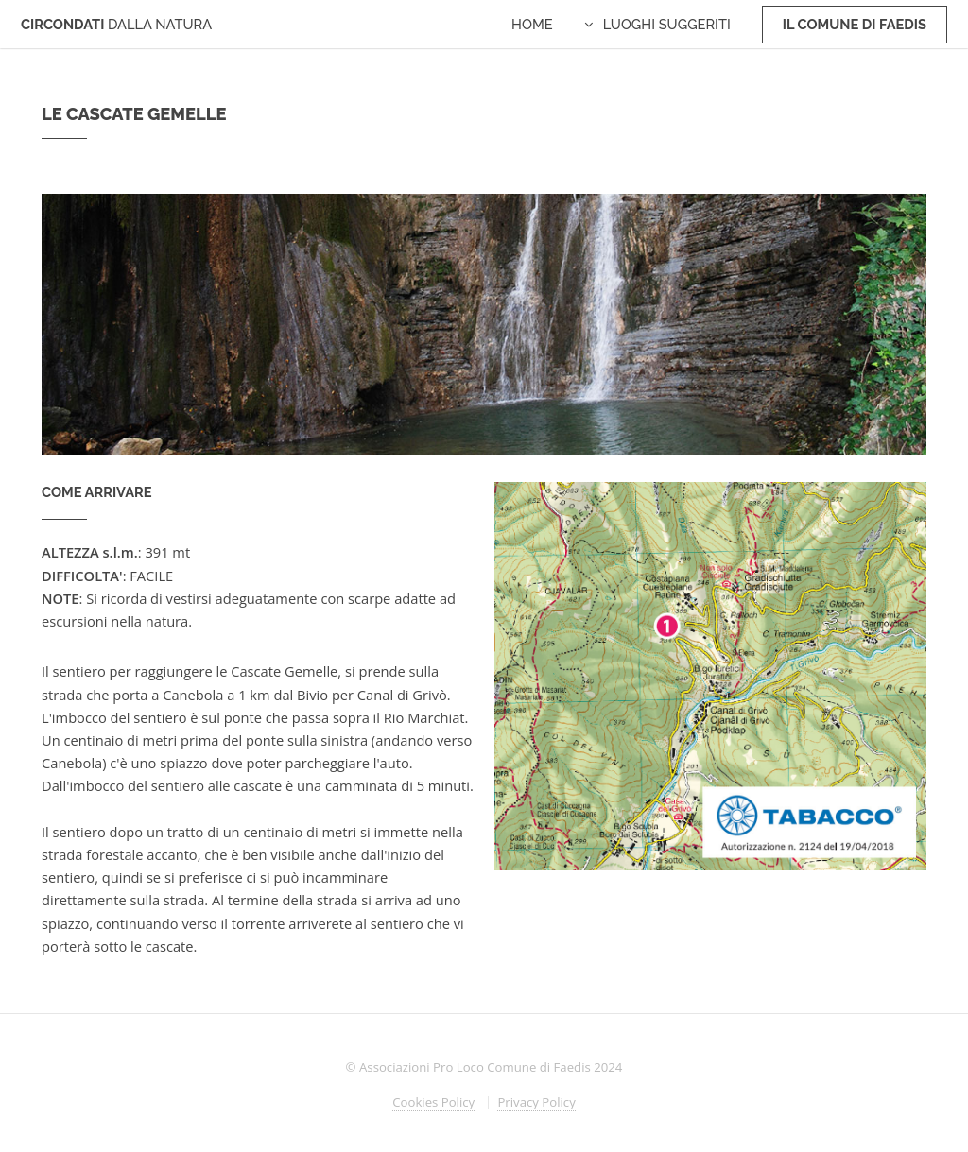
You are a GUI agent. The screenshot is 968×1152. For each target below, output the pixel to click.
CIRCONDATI (116, 24)
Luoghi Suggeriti (667, 24)
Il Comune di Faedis (854, 24)
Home (532, 24)
